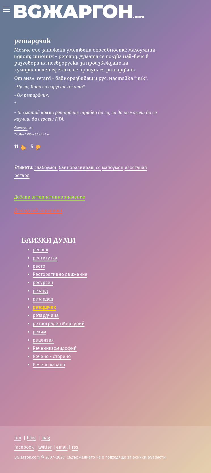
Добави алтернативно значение (49, 197)
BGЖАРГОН (78, 11)
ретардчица (46, 315)
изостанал (136, 167)
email (61, 447)
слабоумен (46, 167)
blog (31, 437)
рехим (39, 331)
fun (17, 437)
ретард (21, 175)
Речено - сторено (52, 356)
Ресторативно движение (60, 274)
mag (45, 437)
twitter (45, 447)
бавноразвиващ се (80, 167)
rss (75, 447)
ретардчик (44, 307)
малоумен (112, 167)
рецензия (43, 340)
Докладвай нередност (38, 210)
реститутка (45, 258)
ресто (39, 266)
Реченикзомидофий (55, 348)
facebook (24, 447)
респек (40, 249)
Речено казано (49, 364)
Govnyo (21, 127)
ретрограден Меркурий (59, 323)
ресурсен (43, 282)
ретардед (43, 299)
